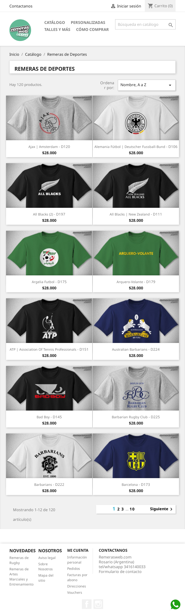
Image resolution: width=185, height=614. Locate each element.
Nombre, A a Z (146, 85)
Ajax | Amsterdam (43, 146)
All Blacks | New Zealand (130, 214)
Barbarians (43, 484)
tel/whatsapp (122, 566)
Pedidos (73, 568)
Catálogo (54, 22)
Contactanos (21, 6)
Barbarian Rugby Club (130, 417)
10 (132, 509)
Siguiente (162, 509)
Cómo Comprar (92, 29)
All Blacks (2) (43, 214)
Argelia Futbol (43, 281)
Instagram (98, 604)
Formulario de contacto (120, 571)
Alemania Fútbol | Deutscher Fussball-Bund (129, 146)
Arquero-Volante (130, 281)
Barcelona (130, 484)
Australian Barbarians (129, 349)
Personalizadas (88, 22)
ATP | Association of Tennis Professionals (43, 349)
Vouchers (74, 592)
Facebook (87, 604)
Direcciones (76, 586)
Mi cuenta (77, 550)
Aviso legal (47, 557)
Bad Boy (43, 417)
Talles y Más (57, 29)
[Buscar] (145, 24)
